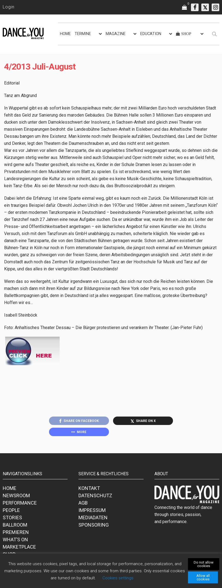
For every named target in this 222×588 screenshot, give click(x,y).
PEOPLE (11, 510)
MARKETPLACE (19, 547)
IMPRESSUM (92, 510)
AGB (83, 503)
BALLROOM (15, 525)
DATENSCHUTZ (95, 495)
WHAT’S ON (15, 539)
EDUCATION (150, 34)
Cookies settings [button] (117, 578)
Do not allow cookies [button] (204, 564)
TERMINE (83, 34)
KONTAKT (89, 488)
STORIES (12, 517)
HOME (65, 34)
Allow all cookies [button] (203, 577)
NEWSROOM (16, 495)
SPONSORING (93, 525)
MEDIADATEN (93, 517)
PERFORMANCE (20, 503)
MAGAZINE (116, 34)
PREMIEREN (16, 532)
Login (8, 7)
